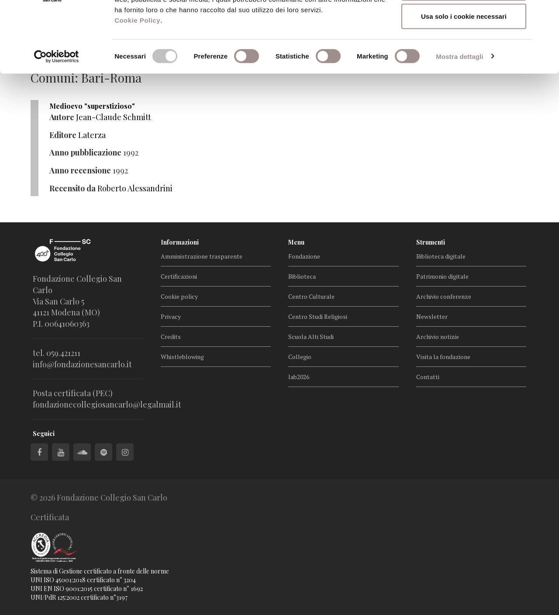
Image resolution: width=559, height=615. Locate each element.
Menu (296, 242)
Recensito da (72, 188)
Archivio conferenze (443, 296)
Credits (171, 336)
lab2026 (298, 377)
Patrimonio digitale (442, 276)
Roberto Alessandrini (135, 188)
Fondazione (304, 256)
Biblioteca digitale (441, 256)
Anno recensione (80, 170)
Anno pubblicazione (85, 152)
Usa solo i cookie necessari (464, 80)
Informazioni (180, 242)
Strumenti (430, 242)
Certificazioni (179, 276)
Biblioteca (302, 276)
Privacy (171, 316)
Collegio (299, 356)
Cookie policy (179, 296)
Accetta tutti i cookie (464, 23)
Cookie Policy (137, 84)
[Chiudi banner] (545, 13)
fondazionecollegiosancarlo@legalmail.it (107, 404)
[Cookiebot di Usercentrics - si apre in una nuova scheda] (56, 120)
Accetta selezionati (463, 51)
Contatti (427, 377)
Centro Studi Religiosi (317, 316)
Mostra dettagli (459, 120)
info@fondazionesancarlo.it (82, 364)
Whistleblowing (182, 356)
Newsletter (432, 316)
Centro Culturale (311, 296)
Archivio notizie (437, 336)
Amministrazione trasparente (201, 256)
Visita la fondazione (443, 356)
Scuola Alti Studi (311, 336)
